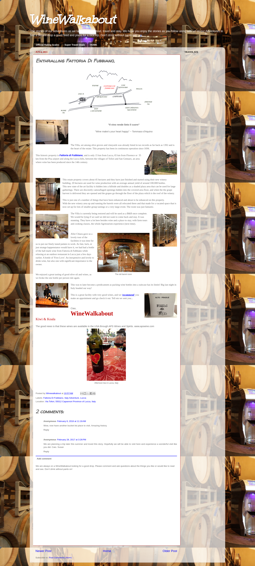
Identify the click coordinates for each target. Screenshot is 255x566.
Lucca (83, 398)
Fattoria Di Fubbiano (53, 398)
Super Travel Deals (74, 45)
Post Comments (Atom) (60, 557)
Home (107, 551)
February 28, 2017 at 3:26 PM (71, 439)
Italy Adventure (71, 398)
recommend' (128, 295)
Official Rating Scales (47, 45)
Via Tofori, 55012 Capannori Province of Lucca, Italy (70, 401)
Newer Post (43, 551)
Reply (46, 430)
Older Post (170, 551)
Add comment (44, 458)
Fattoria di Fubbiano (71, 155)
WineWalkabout (72, 19)
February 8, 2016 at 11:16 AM (71, 421)
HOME (93, 45)
